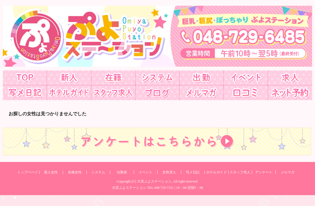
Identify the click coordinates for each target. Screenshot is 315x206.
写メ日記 (193, 172)
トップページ (27, 172)
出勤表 (122, 172)
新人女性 (51, 172)
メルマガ (287, 172)
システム (98, 172)
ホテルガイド (216, 172)
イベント (145, 172)
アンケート (263, 172)
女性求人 (169, 172)
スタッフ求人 (240, 172)
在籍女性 (75, 172)
